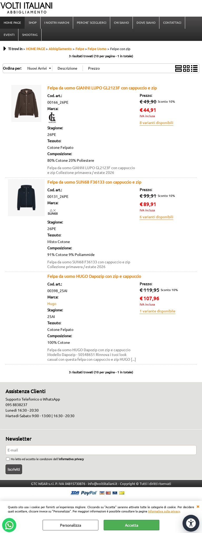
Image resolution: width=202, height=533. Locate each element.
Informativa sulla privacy (164, 511)
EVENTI (9, 34)
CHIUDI (197, 506)
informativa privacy (71, 459)
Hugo (51, 303)
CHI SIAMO (121, 22)
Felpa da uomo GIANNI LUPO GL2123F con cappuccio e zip (102, 87)
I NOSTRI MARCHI (56, 22)
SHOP (33, 22)
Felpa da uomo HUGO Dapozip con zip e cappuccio (94, 276)
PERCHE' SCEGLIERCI (91, 22)
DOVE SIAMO (146, 22)
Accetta (131, 525)
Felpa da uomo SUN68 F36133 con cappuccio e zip (94, 181)
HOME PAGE (12, 22)
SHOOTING (30, 34)
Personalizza (70, 525)
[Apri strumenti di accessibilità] (191, 523)
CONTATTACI (172, 22)
